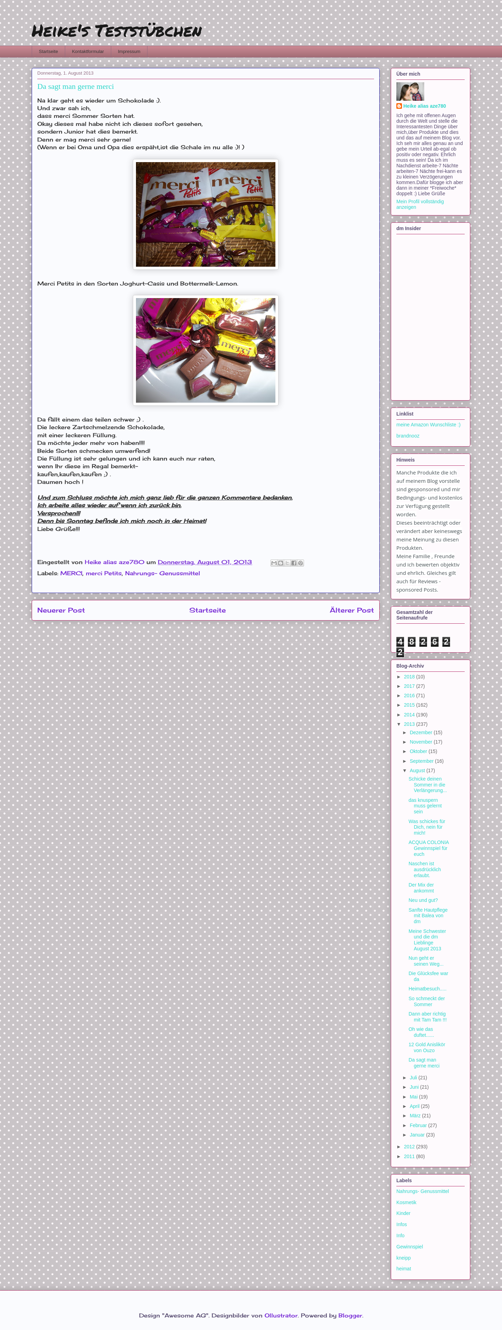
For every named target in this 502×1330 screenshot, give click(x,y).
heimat (403, 1268)
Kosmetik (406, 1202)
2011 (410, 1156)
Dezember (421, 732)
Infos (401, 1224)
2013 (410, 724)
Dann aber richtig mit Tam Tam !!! (428, 1017)
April (415, 1106)
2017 (410, 686)
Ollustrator (281, 1315)
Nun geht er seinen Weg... (426, 961)
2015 (410, 705)
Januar (418, 1135)
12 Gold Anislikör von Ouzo (427, 1047)
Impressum (129, 51)
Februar (419, 1125)
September (422, 761)
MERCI (71, 573)
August (418, 770)
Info (400, 1235)
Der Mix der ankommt (421, 888)
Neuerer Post (61, 610)
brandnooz (407, 436)
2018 (410, 676)
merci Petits (104, 573)
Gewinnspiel (409, 1246)
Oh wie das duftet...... (421, 1032)
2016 (410, 695)
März (416, 1115)
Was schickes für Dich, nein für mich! (427, 827)
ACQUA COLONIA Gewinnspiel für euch (429, 848)
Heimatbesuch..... (428, 988)
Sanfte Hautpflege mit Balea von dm (428, 916)
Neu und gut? (423, 900)
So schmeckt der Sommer (427, 1001)
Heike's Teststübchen (116, 30)
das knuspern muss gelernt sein (425, 806)
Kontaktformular (88, 51)
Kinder (403, 1213)
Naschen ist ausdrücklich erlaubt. (425, 869)
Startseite (48, 51)
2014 (410, 714)
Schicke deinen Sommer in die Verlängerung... (428, 784)
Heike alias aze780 (424, 106)
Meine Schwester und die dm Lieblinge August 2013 (427, 939)
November (421, 742)
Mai (414, 1097)
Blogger (350, 1315)
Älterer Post (352, 610)
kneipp (403, 1258)
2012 (410, 1146)
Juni (415, 1087)
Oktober (419, 751)
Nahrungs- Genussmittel (162, 573)
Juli (414, 1077)
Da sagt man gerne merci (424, 1063)
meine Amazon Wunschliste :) (428, 424)
